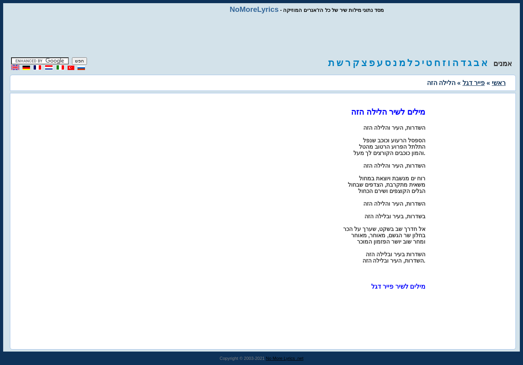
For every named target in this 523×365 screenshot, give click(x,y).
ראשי (499, 82)
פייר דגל (474, 82)
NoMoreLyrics (254, 9)
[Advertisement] (262, 35)
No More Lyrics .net (285, 358)
